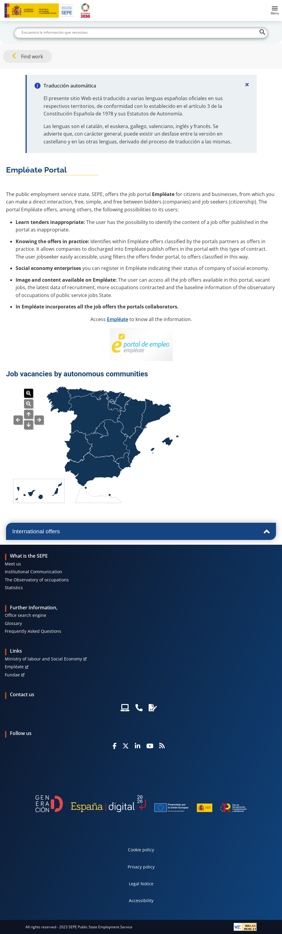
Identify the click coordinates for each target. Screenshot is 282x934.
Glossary (13, 623)
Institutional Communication (33, 571)
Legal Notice (141, 884)
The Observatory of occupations (37, 580)
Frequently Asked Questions (33, 631)
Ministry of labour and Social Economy (43, 659)
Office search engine (25, 615)
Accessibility (141, 900)
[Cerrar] (247, 84)
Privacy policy (141, 867)
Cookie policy (141, 850)
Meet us (13, 564)
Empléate (117, 319)
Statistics (14, 587)
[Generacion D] (141, 803)
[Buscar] (141, 32)
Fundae (12, 675)
